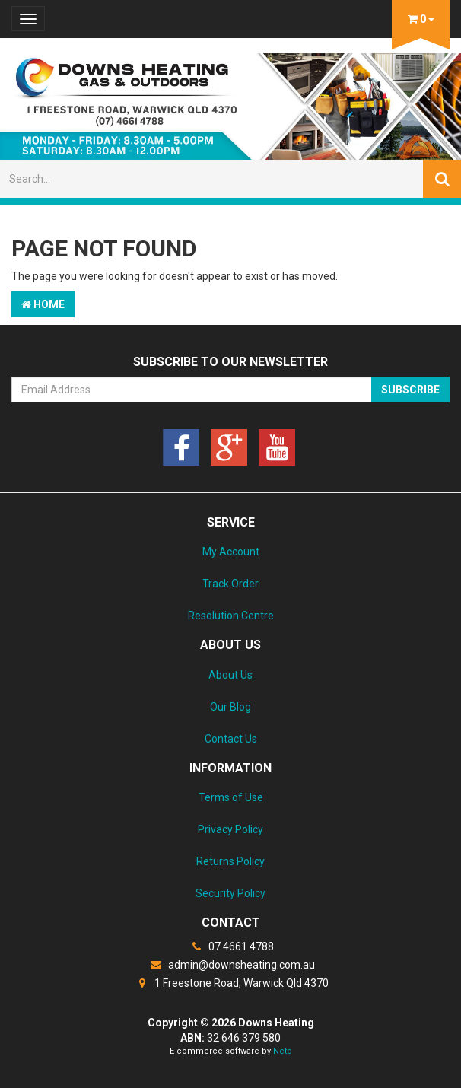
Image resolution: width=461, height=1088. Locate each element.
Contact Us (231, 739)
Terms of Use (231, 797)
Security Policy (230, 893)
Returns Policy (230, 861)
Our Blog (230, 707)
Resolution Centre (231, 615)
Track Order (230, 583)
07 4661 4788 (230, 946)
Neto (282, 1051)
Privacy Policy (230, 829)
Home (43, 304)
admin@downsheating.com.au (231, 965)
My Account (230, 552)
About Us (230, 675)
